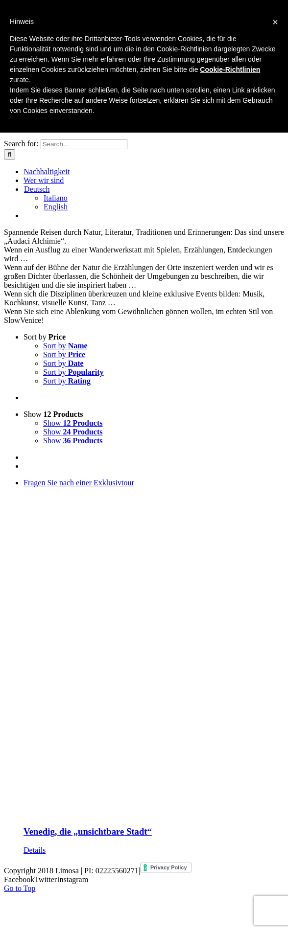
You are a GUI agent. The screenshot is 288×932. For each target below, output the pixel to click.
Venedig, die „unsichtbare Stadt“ (88, 831)
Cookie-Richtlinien (230, 69)
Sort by (45, 337)
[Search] (9, 154)
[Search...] (84, 144)
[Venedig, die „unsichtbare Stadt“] (154, 647)
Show (53, 414)
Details (35, 850)
